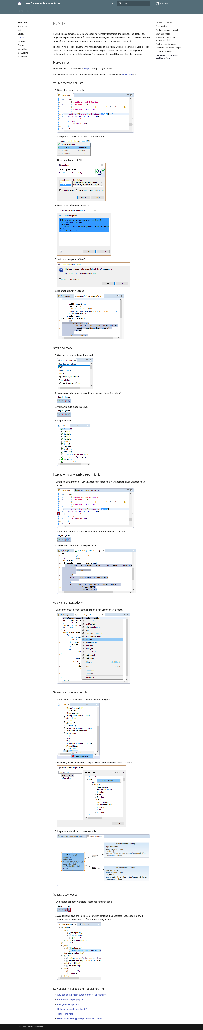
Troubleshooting (65, 1014)
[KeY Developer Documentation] (19, 3)
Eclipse (87, 68)
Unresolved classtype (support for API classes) (80, 1018)
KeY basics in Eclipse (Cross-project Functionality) (82, 994)
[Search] (133, 3)
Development (57, 10)
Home (20, 10)
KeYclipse (43, 10)
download (127, 74)
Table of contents (164, 22)
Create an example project (70, 999)
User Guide (31, 10)
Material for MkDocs (35, 1027)
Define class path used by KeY (72, 1009)
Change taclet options (68, 1004)
